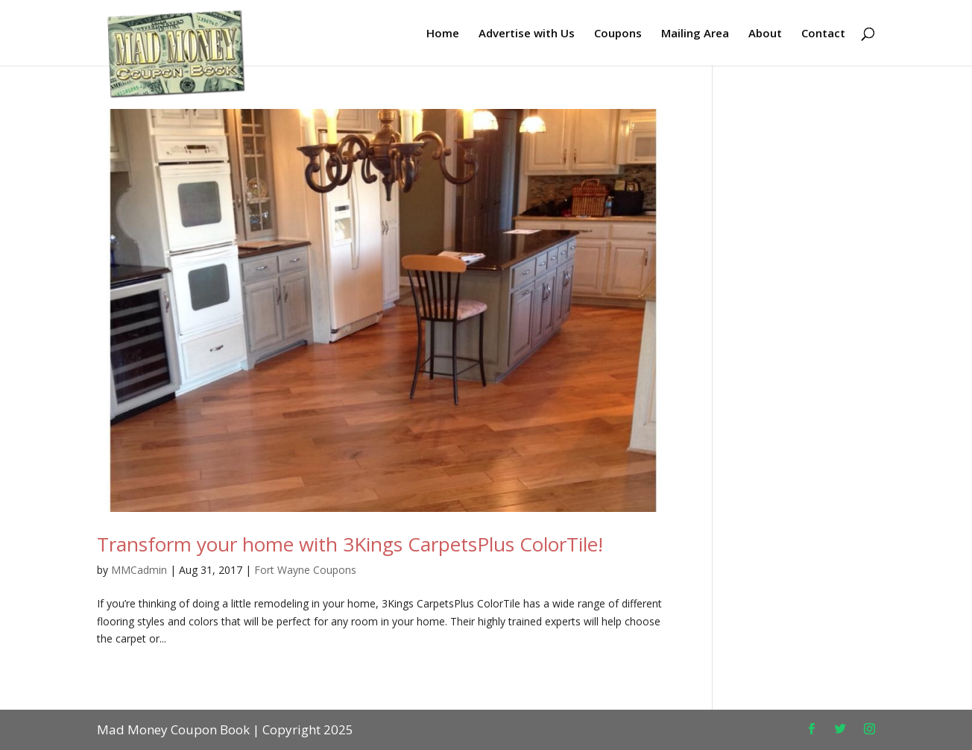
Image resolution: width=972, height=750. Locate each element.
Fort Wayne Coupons (305, 570)
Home (442, 34)
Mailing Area (695, 34)
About (765, 34)
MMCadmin (139, 570)
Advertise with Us (527, 34)
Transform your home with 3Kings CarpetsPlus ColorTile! (350, 544)
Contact (823, 34)
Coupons (618, 34)
